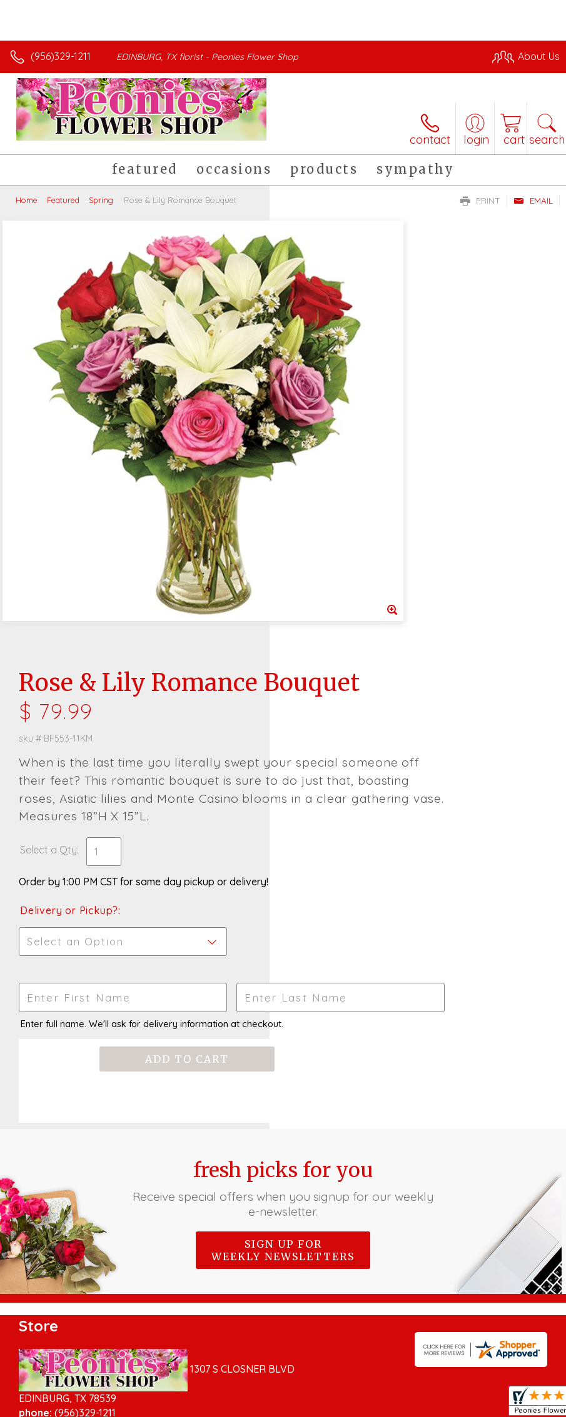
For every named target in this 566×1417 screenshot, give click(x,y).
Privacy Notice (347, 1394)
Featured (63, 200)
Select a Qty (318, 458)
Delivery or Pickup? (339, 519)
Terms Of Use (273, 1394)
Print (480, 200)
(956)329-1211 (61, 56)
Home (27, 200)
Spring (101, 200)
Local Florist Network (436, 1394)
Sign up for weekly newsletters (283, 858)
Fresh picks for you (283, 796)
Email (533, 200)
